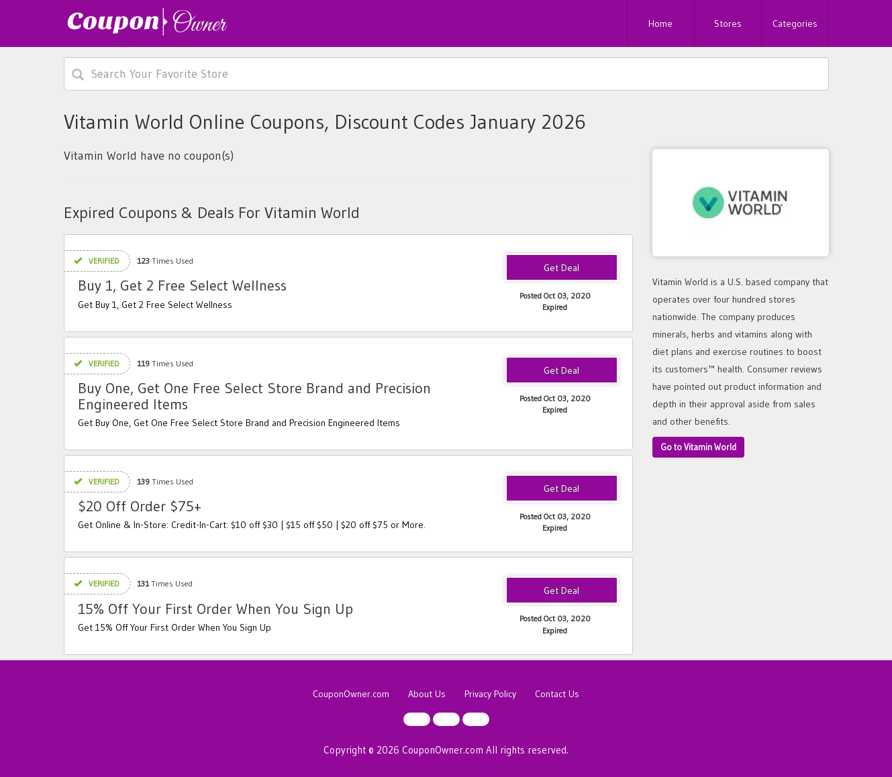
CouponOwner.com (351, 694)
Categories (795, 23)
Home (660, 23)
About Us (427, 694)
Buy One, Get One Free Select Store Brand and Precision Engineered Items (254, 396)
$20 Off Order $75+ (139, 506)
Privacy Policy (490, 694)
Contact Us (557, 694)
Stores (728, 23)
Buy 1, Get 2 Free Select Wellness (182, 285)
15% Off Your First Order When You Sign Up (215, 609)
